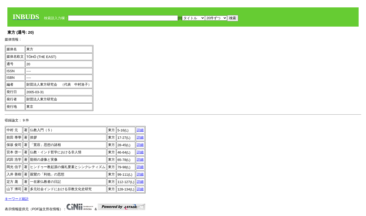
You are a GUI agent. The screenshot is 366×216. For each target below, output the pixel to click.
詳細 (140, 130)
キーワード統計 (17, 199)
